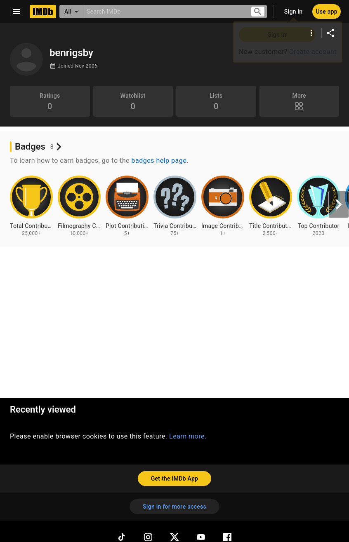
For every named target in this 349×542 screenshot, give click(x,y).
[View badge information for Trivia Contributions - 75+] (174, 206)
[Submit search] (257, 12)
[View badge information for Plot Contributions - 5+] (127, 206)
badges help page (159, 160)
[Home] (43, 11)
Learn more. (188, 436)
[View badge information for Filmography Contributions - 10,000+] (79, 206)
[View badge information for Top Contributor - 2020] (318, 206)
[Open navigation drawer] (16, 11)
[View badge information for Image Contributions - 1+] (222, 206)
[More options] (311, 33)
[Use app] (326, 11)
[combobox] (163, 11)
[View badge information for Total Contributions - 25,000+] (31, 206)
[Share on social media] (330, 33)
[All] (71, 11)
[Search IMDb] (163, 11)
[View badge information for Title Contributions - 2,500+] (270, 206)
